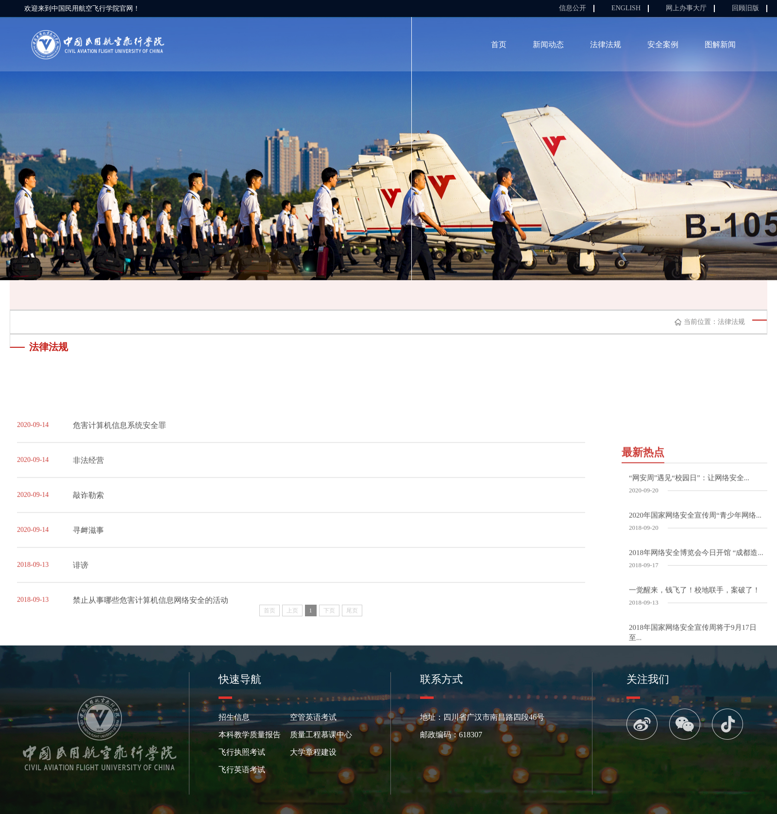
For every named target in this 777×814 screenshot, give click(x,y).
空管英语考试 (313, 717)
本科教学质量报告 (250, 734)
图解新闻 (720, 46)
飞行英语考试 (242, 769)
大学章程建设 (313, 752)
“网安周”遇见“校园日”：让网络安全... (689, 570)
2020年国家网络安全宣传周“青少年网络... (695, 607)
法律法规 (605, 46)
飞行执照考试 (242, 752)
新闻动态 (548, 46)
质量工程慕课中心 (321, 734)
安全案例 (662, 46)
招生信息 (234, 717)
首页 (499, 46)
